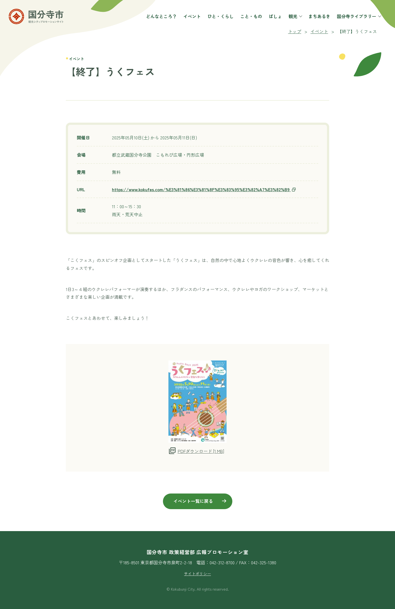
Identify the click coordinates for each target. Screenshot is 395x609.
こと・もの (249, 18)
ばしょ (273, 18)
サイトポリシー (197, 573)
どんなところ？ (159, 18)
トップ (294, 31)
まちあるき (317, 18)
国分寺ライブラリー (357, 18)
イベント (190, 18)
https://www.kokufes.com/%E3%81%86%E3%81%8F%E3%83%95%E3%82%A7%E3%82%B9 (204, 189)
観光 (293, 18)
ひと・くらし (218, 18)
